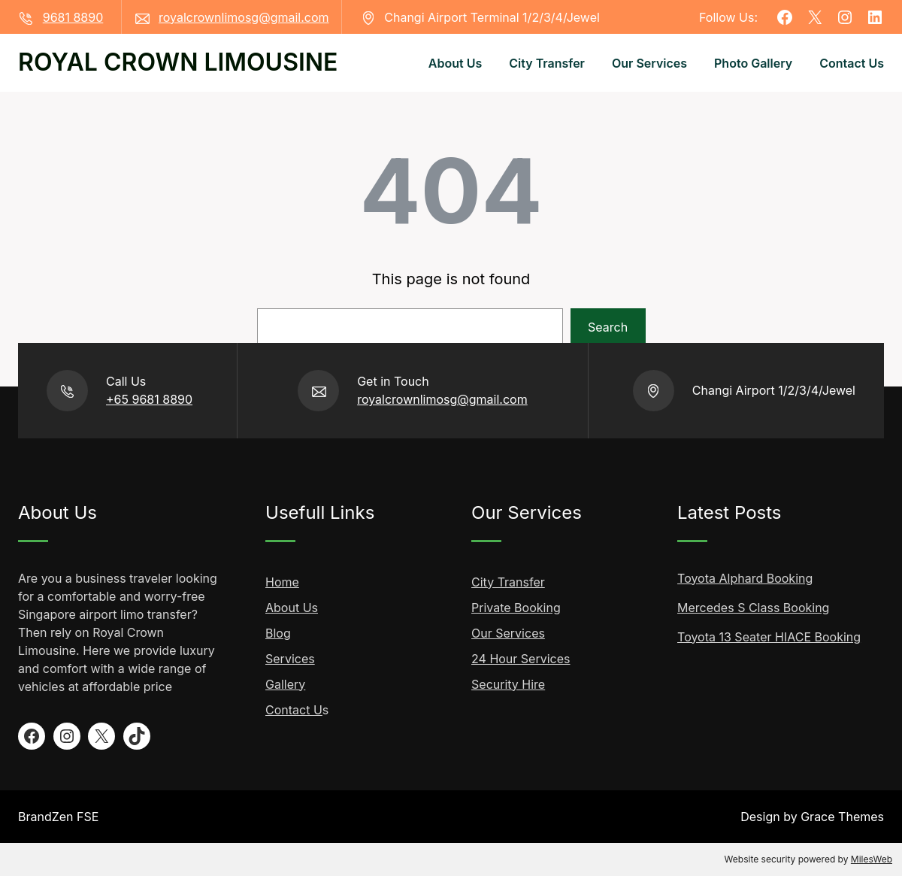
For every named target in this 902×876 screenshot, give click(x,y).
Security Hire (508, 684)
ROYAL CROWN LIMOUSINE (177, 62)
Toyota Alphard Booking (745, 578)
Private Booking (516, 607)
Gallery (285, 684)
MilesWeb (871, 859)
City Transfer (508, 582)
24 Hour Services (520, 658)
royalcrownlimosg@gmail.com (244, 17)
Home (282, 582)
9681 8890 (73, 17)
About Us (291, 607)
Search (608, 327)
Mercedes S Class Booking (753, 607)
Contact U (293, 709)
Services (290, 658)
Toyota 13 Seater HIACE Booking (769, 636)
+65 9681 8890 (149, 399)
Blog (278, 633)
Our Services (508, 633)
